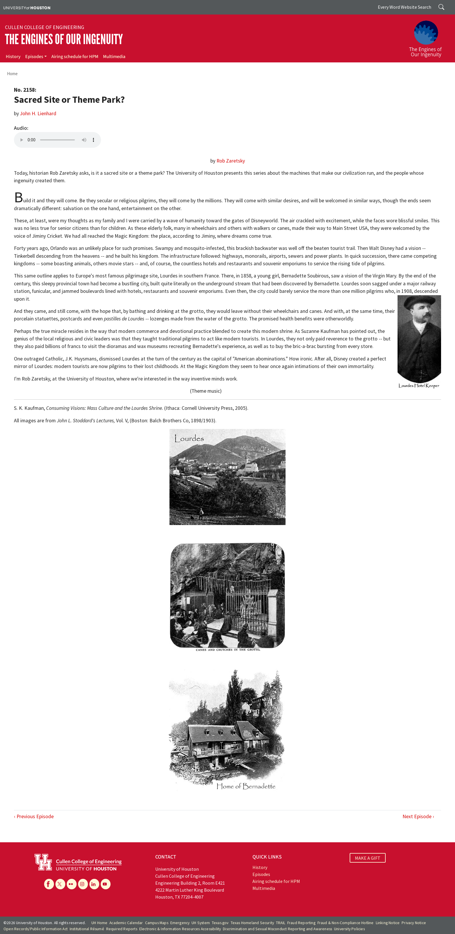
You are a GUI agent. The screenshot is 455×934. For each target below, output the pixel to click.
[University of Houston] (26, 7)
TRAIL (280, 922)
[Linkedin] (94, 884)
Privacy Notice (414, 922)
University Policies (349, 928)
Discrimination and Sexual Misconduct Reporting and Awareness (277, 928)
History (13, 56)
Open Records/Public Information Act (35, 928)
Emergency (180, 922)
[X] (60, 884)
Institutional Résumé (87, 928)
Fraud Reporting (301, 922)
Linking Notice (388, 922)
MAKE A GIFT (367, 858)
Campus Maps (156, 922)
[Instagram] (83, 884)
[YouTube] (106, 884)
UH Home (99, 922)
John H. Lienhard (38, 113)
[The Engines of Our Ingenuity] (429, 36)
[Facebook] (49, 884)
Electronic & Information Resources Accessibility (180, 928)
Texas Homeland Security (252, 922)
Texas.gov (220, 922)
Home (12, 73)
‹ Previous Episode (34, 816)
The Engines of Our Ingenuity (64, 39)
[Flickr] (72, 884)
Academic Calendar (126, 922)
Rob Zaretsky (230, 161)
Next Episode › (418, 816)
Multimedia (114, 56)
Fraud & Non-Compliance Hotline (345, 922)
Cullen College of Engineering (44, 27)
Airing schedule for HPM (74, 56)
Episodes (34, 56)
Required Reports (121, 928)
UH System (201, 922)
